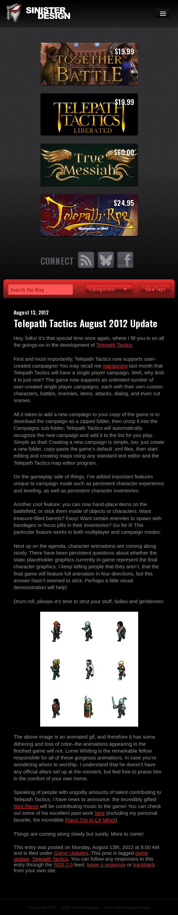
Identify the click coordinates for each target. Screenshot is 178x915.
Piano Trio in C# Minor (90, 820)
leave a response (106, 864)
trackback (144, 864)
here (100, 813)
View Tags (155, 288)
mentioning (115, 366)
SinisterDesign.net (37, 13)
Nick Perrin (26, 806)
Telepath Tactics (114, 345)
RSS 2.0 (63, 864)
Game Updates (71, 853)
